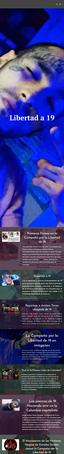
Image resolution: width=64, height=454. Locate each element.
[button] (57, 4)
